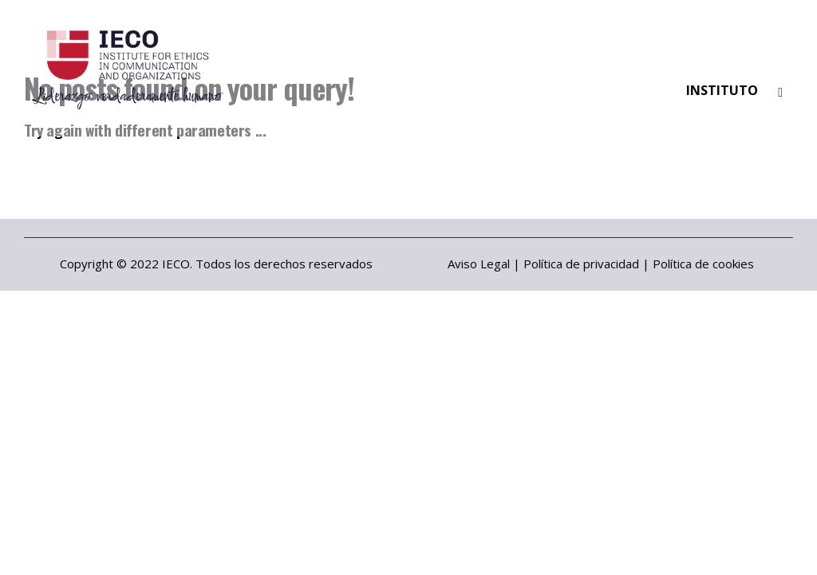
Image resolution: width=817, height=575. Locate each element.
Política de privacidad (581, 264)
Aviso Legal (479, 264)
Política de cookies (703, 264)
